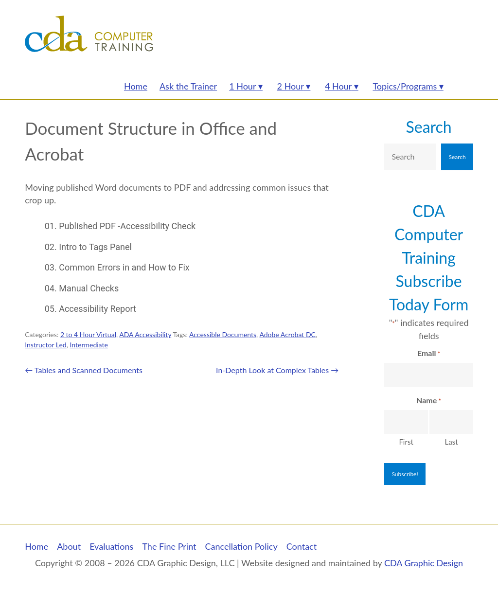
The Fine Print (169, 546)
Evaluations (111, 546)
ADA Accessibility (145, 334)
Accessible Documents (222, 334)
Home (36, 546)
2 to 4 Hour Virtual (88, 334)
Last (451, 441)
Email (428, 353)
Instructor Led (46, 345)
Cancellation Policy (241, 546)
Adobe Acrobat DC (287, 334)
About (69, 546)
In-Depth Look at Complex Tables (277, 370)
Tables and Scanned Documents (83, 370)
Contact (301, 546)
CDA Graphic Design (423, 562)
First (406, 441)
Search (429, 126)
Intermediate (88, 345)
